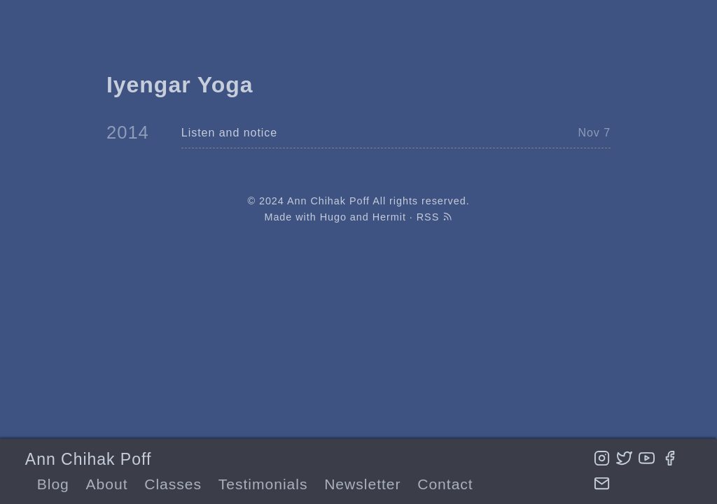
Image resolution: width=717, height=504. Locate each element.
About (107, 484)
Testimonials (263, 484)
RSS (435, 217)
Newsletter (362, 484)
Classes (173, 484)
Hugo (333, 217)
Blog (53, 484)
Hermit (389, 217)
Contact (445, 484)
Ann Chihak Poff (88, 459)
